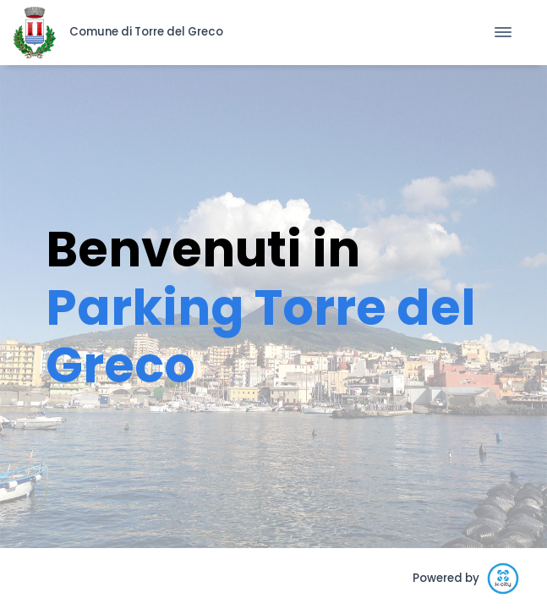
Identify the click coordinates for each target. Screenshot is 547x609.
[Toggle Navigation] (503, 32)
